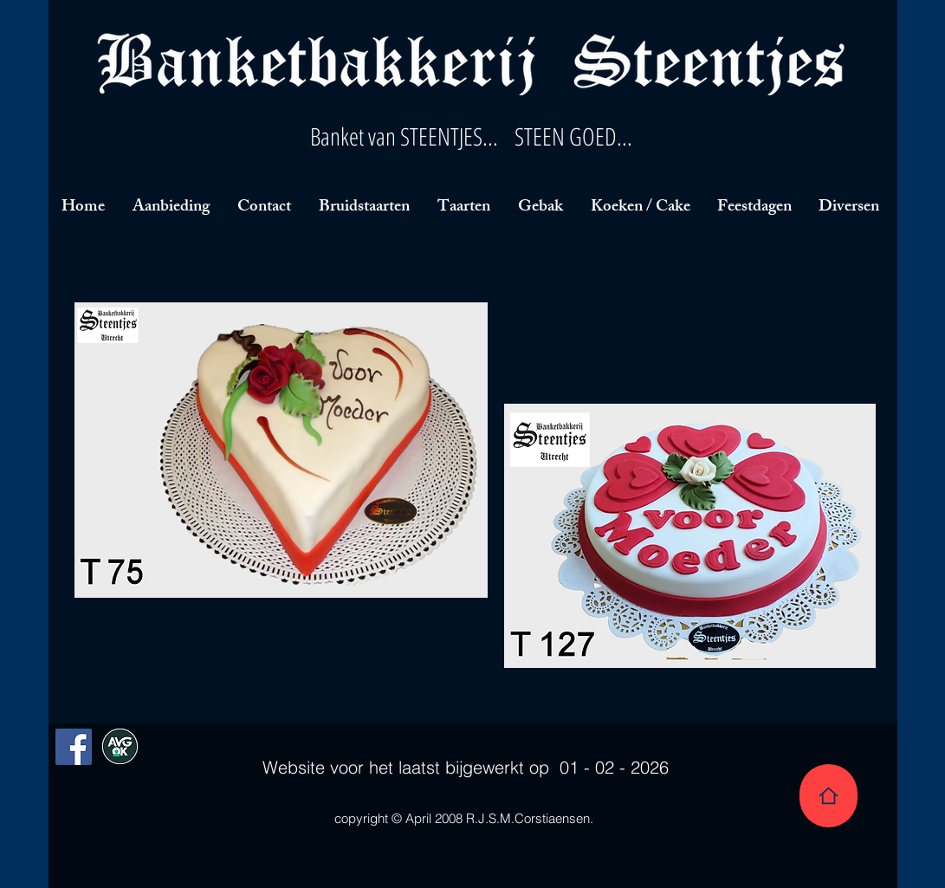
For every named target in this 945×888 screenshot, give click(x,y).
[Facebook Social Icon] (73, 747)
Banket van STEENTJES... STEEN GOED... (471, 136)
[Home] (828, 795)
